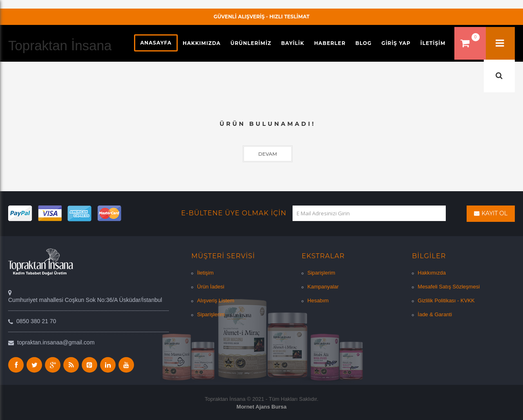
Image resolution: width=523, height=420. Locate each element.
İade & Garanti (435, 314)
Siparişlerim (211, 314)
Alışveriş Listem (215, 300)
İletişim (205, 273)
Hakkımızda (432, 273)
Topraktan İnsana (60, 45)
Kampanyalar (323, 287)
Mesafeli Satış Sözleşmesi (449, 287)
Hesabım (318, 300)
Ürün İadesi (210, 287)
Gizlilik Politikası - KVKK (446, 300)
